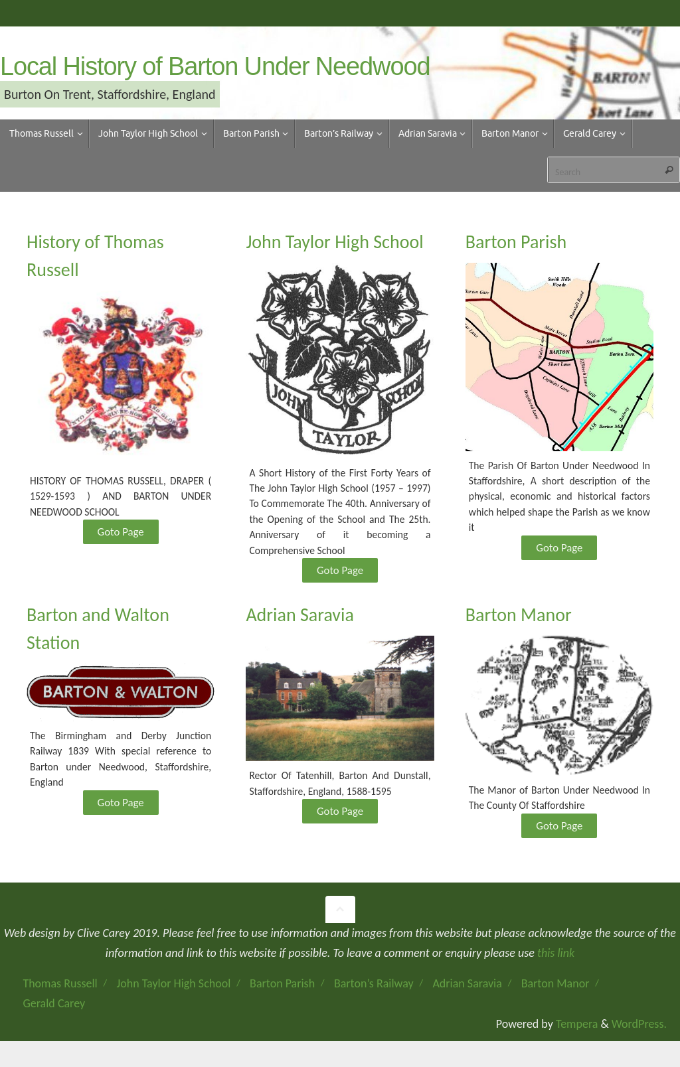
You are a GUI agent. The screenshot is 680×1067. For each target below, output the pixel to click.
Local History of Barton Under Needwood (215, 66)
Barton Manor (555, 996)
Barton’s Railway (374, 996)
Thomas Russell (60, 996)
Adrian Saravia (466, 996)
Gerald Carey (54, 1016)
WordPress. (639, 1036)
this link (555, 965)
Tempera (577, 1036)
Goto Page (120, 536)
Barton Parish (282, 996)
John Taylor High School (174, 996)
